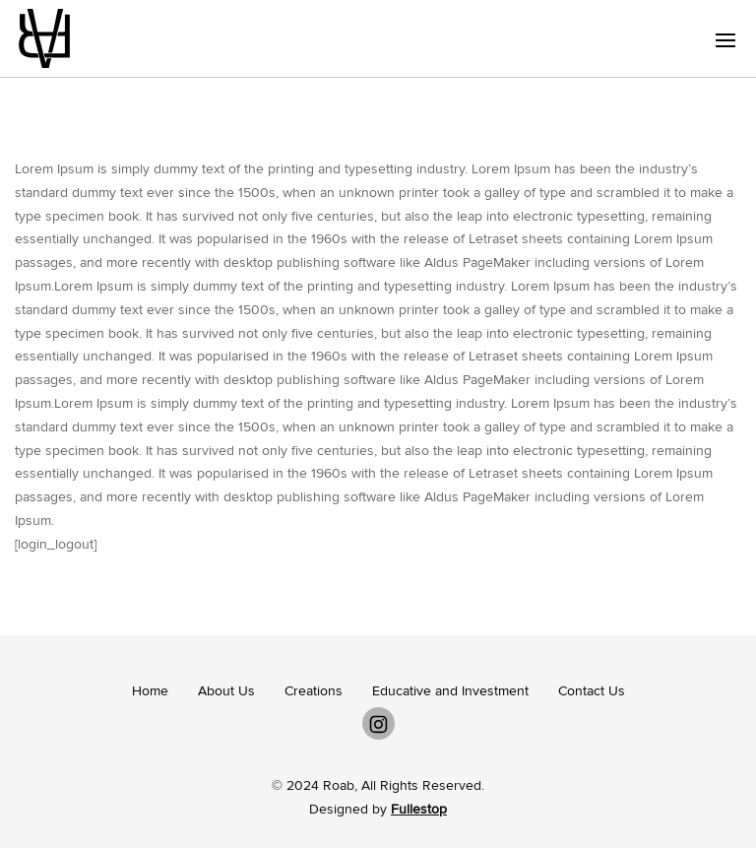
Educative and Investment (450, 691)
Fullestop (419, 809)
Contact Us (591, 691)
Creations (313, 691)
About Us (226, 691)
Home (150, 691)
